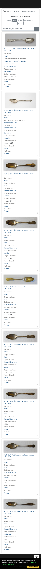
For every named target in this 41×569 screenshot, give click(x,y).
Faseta (9, 20)
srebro (16, 11)
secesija (6, 138)
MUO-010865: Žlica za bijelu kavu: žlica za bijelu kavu (19, 456)
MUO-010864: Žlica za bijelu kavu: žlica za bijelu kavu (19, 512)
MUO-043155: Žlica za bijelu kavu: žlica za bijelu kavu (19, 111)
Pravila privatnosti (8, 564)
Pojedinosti (33, 562)
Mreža (20, 20)
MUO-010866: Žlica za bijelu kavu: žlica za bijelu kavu (19, 402)
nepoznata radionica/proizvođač (15, 61)
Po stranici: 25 (28, 20)
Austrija (6, 196)
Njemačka (7, 71)
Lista (14, 20)
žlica (5, 185)
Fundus (6, 87)
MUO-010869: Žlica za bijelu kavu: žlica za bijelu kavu (19, 231)
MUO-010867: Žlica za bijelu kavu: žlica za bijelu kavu (19, 345)
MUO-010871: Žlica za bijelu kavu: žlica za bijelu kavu (19, 174)
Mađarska (7, 534)
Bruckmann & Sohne (11, 123)
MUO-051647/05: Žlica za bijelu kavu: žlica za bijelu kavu (20, 49)
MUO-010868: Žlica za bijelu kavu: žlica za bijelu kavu (19, 288)
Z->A (19, 23)
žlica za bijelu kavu (28, 11)
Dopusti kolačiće (33, 566)
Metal (6, 56)
